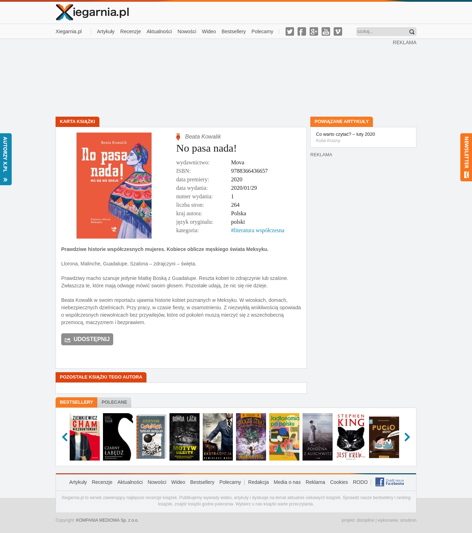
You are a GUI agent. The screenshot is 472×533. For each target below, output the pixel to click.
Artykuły (106, 31)
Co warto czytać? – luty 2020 (363, 137)
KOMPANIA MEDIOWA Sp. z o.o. (107, 520)
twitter (290, 31)
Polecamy (262, 31)
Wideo (209, 31)
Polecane (114, 402)
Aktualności (159, 31)
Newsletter (466, 157)
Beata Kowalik (203, 137)
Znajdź (411, 31)
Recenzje (130, 31)
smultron (408, 520)
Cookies (339, 482)
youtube (326, 31)
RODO (360, 482)
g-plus (314, 31)
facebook (302, 31)
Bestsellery (233, 31)
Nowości (187, 31)
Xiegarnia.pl (69, 31)
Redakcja (258, 482)
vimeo (338, 31)
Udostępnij (92, 339)
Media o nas (287, 482)
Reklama (315, 482)
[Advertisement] (224, 77)
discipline (365, 520)
